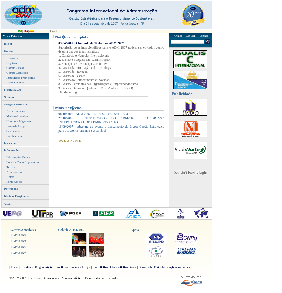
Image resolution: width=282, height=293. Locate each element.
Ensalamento (14, 135)
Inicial (8, 43)
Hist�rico (27, 267)
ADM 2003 (19, 253)
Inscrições (10, 142)
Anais (7, 203)
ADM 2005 (19, 241)
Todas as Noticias (69, 141)
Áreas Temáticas (16, 111)
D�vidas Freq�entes (167, 267)
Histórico (12, 58)
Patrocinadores (15, 82)
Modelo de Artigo (17, 116)
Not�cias (62, 267)
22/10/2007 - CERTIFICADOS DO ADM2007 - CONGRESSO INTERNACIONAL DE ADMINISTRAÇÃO (111, 120)
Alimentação (14, 171)
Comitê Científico (17, 72)
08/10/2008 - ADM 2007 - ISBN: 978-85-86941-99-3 (93, 114)
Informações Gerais (18, 157)
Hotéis (10, 176)
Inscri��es (100, 267)
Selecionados (14, 131)
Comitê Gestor (15, 67)
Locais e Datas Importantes (22, 162)
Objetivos (12, 63)
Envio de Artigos (16, 126)
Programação (12, 89)
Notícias (9, 97)
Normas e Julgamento (19, 121)
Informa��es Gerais (123, 267)
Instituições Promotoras (20, 77)
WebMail (191, 35)
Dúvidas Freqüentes (16, 196)
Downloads (11, 188)
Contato (204, 35)
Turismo (11, 167)
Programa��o (44, 267)
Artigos (178, 35)
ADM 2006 (19, 235)
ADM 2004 (19, 247)
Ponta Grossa (14, 181)
